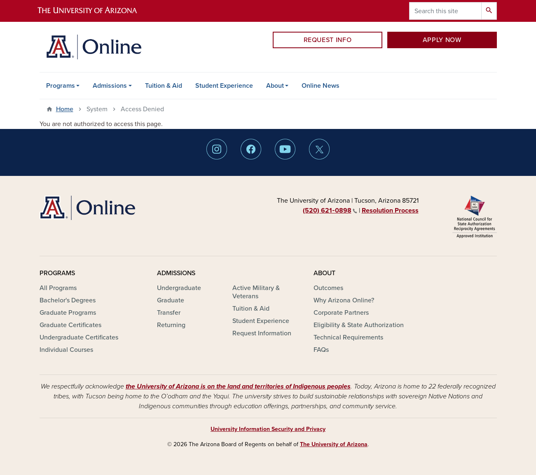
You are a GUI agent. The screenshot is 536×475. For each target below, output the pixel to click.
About (275, 86)
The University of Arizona (333, 444)
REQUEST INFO (328, 40)
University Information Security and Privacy (268, 429)
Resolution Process (390, 210)
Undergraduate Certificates (79, 337)
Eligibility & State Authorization (359, 325)
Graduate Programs (68, 313)
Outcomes (328, 288)
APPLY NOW (442, 40)
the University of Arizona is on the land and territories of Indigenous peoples (238, 386)
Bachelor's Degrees (68, 300)
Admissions (110, 86)
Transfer (168, 313)
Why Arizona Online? (344, 300)
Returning (171, 325)
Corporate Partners (341, 313)
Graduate (170, 300)
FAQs (321, 350)
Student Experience (224, 86)
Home (64, 109)
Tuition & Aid (163, 86)
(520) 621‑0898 (330, 210)
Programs (60, 86)
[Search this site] (445, 11)
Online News (320, 86)
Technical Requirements (348, 337)
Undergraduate (179, 288)
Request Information (261, 333)
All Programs (58, 288)
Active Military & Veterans (256, 292)
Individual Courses (66, 350)
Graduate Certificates (70, 325)
